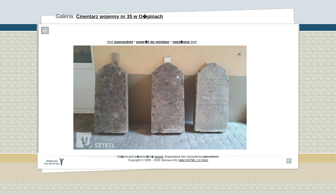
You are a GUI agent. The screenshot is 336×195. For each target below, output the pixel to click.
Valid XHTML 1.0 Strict (193, 160)
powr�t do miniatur (152, 42)
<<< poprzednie (120, 42)
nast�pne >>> (185, 42)
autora (159, 156)
